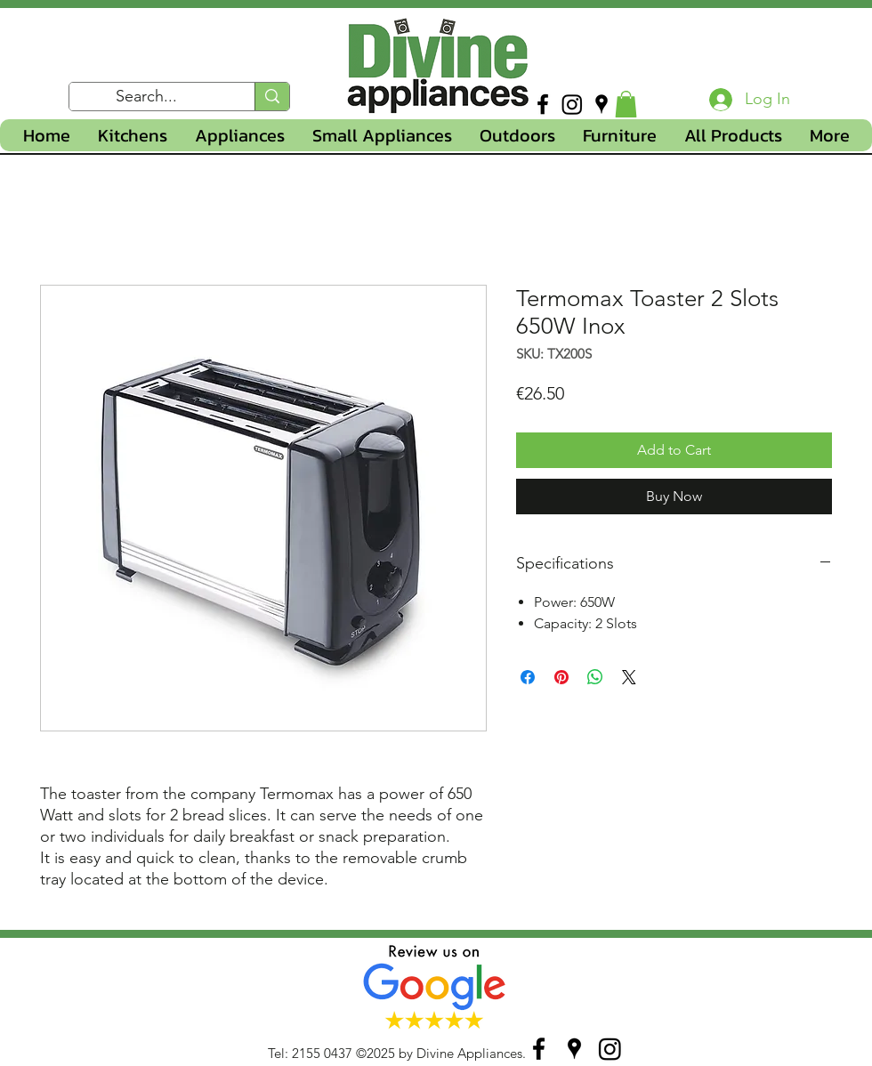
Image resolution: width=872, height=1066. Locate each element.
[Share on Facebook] (527, 677)
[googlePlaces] (601, 104)
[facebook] (542, 104)
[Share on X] (629, 677)
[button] (626, 104)
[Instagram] (572, 104)
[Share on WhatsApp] (595, 677)
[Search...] (147, 97)
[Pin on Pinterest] (561, 677)
